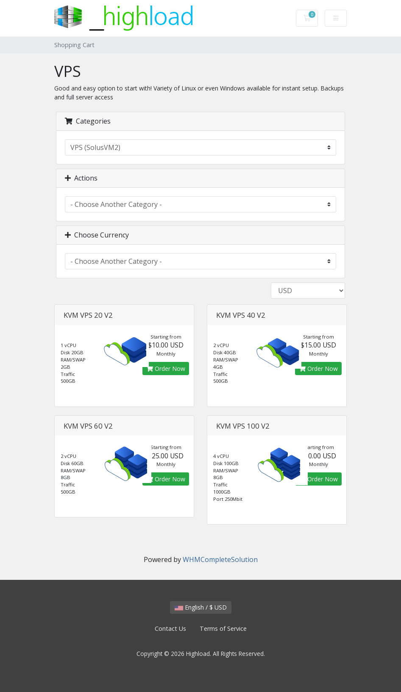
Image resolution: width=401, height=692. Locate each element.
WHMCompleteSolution (220, 559)
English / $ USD (201, 607)
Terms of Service (223, 628)
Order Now (165, 368)
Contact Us (170, 628)
